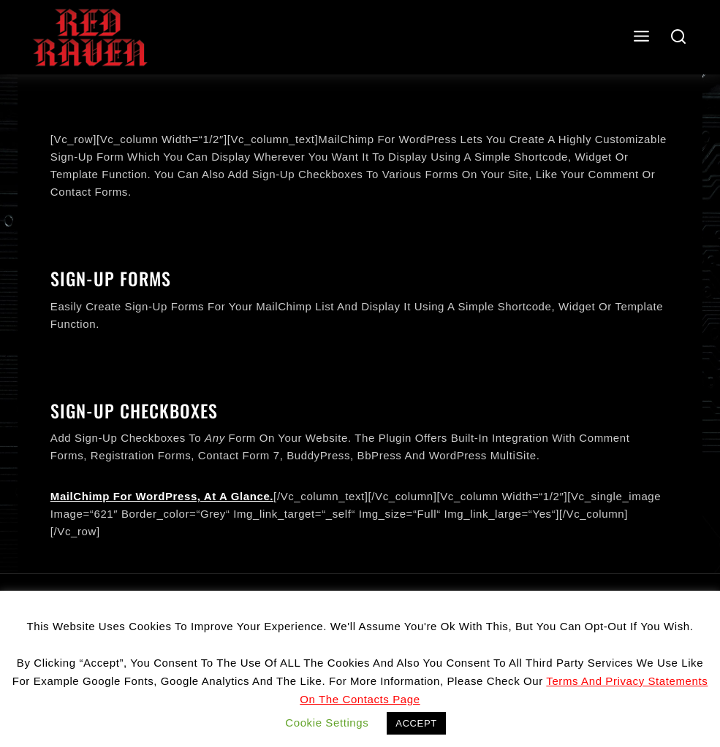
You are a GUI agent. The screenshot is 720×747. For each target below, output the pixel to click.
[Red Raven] (90, 37)
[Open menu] (641, 37)
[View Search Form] (678, 37)
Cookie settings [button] (326, 722)
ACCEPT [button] (415, 723)
